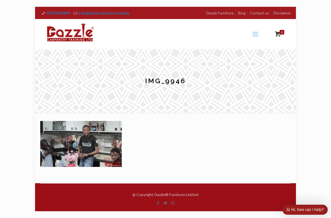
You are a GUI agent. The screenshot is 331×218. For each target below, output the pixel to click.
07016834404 (58, 13)
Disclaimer (282, 13)
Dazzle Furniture (220, 13)
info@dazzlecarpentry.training (104, 13)
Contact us (259, 13)
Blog (242, 13)
